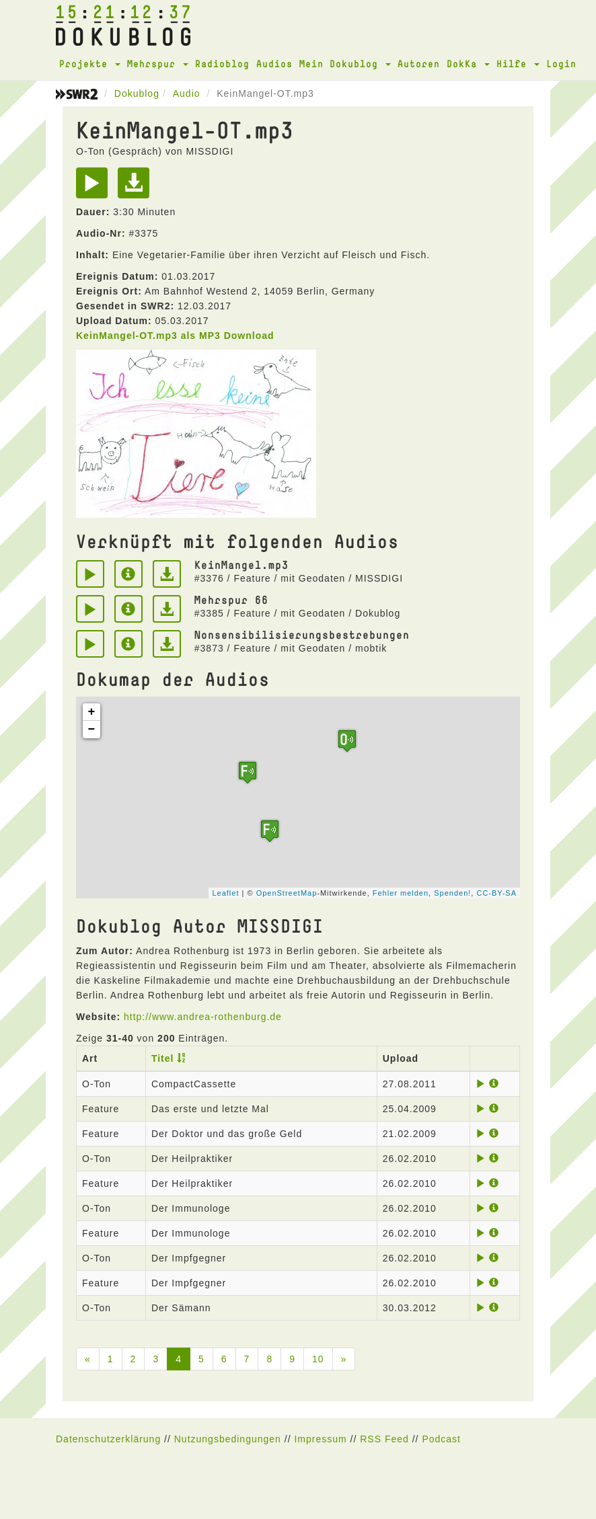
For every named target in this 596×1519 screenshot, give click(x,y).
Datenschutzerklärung (108, 1439)
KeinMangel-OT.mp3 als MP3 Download (175, 335)
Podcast (441, 1439)
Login (561, 63)
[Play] (95, 187)
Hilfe (517, 63)
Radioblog (222, 63)
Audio (186, 93)
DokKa (468, 63)
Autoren (419, 63)
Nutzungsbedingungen (227, 1439)
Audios (274, 63)
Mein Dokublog (345, 63)
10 (318, 1359)
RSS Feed (384, 1439)
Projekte (89, 63)
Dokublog (136, 93)
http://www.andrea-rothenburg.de (203, 1016)
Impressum (320, 1439)
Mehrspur (157, 63)
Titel (162, 1058)
